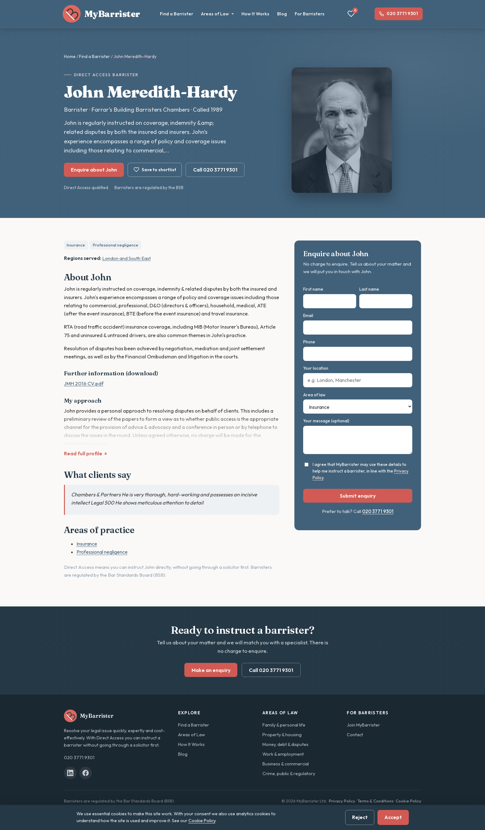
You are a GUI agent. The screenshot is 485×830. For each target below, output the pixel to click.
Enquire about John (94, 170)
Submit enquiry (358, 496)
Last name (369, 289)
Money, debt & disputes (285, 744)
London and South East (126, 258)
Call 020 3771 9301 (215, 170)
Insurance (76, 244)
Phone (309, 341)
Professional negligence (115, 244)
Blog (282, 14)
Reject (360, 817)
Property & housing (282, 734)
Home (70, 56)
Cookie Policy (408, 800)
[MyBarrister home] (101, 14)
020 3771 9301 (402, 13)
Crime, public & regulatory (288, 773)
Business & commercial (285, 764)
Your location (315, 368)
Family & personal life (283, 725)
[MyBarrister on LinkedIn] (70, 773)
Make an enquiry (211, 670)
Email (308, 315)
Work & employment (283, 754)
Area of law (314, 394)
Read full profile (83, 453)
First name (313, 289)
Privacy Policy (342, 800)
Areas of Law (217, 14)
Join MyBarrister (363, 725)
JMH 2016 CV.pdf (83, 383)
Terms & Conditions (375, 800)
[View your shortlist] (351, 14)
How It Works (255, 14)
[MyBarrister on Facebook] (85, 773)
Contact (355, 734)
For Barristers (309, 14)
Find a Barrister (176, 14)
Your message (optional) (326, 420)
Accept (393, 817)
